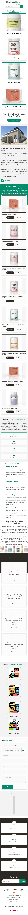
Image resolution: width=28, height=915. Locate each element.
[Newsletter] (10, 881)
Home (7, 889)
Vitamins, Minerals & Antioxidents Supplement (13, 904)
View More (18, 217)
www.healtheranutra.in (14, 867)
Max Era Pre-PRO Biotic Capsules (10, 408)
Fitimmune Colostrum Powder (10, 241)
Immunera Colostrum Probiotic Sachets (12, 381)
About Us (14, 889)
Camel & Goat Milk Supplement (14, 58)
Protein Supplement (14, 82)
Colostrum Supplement (14, 33)
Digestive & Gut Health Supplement (14, 107)
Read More (14, 576)
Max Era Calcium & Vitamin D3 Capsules (14, 906)
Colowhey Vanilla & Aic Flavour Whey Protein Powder (14, 353)
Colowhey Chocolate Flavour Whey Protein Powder (13, 325)
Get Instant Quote (14, 120)
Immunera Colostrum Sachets (9, 214)
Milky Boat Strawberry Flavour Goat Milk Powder (12, 297)
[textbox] (18, 750)
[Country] (14, 766)
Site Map (22, 890)
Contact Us (14, 890)
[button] (14, 841)
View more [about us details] (7, 180)
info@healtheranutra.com (14, 854)
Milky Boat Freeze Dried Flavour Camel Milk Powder (13, 268)
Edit (23, 750)
